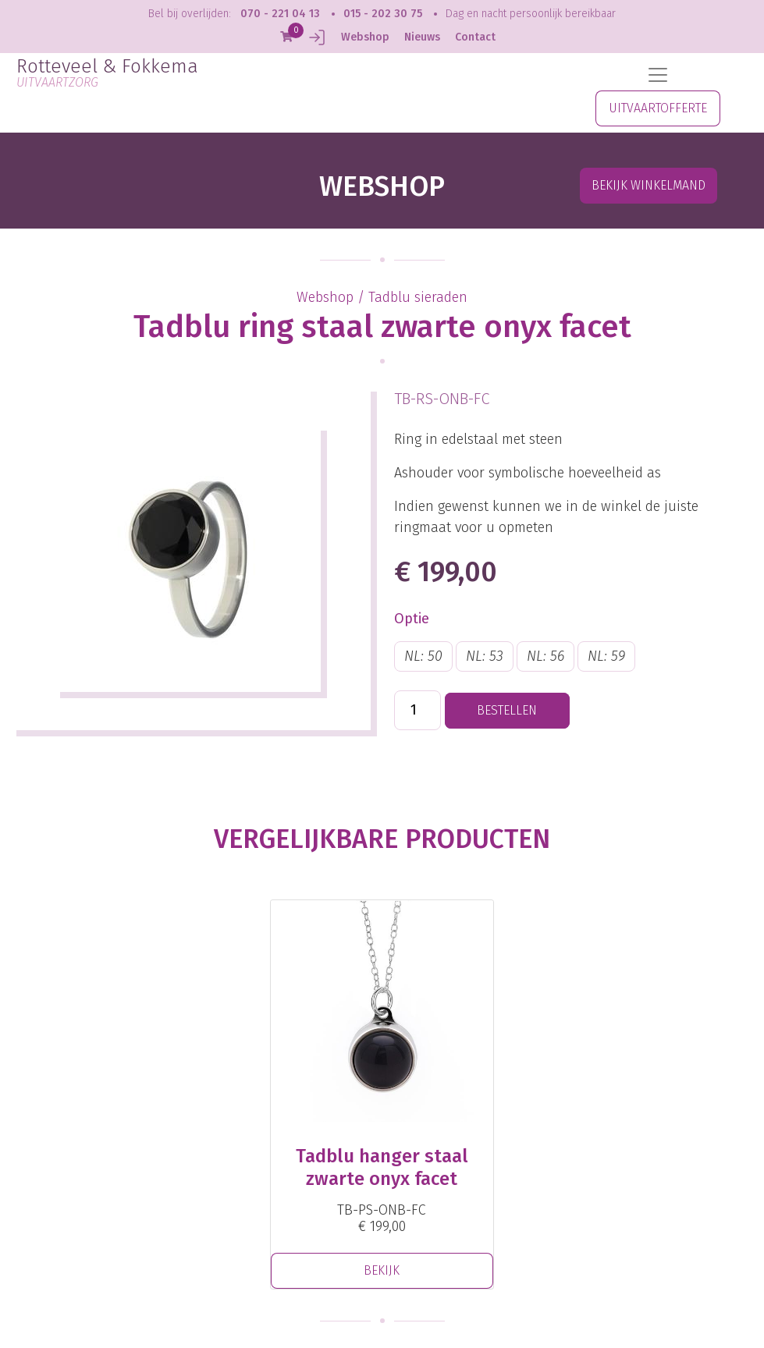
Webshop (365, 37)
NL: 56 (545, 656)
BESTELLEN (507, 710)
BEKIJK (382, 1270)
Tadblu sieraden (417, 297)
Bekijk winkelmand (648, 185)
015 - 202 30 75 (382, 13)
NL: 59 (606, 656)
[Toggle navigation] (658, 74)
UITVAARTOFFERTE (658, 108)
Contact (475, 37)
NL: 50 (423, 656)
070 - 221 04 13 (280, 13)
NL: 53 (484, 656)
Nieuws (422, 37)
